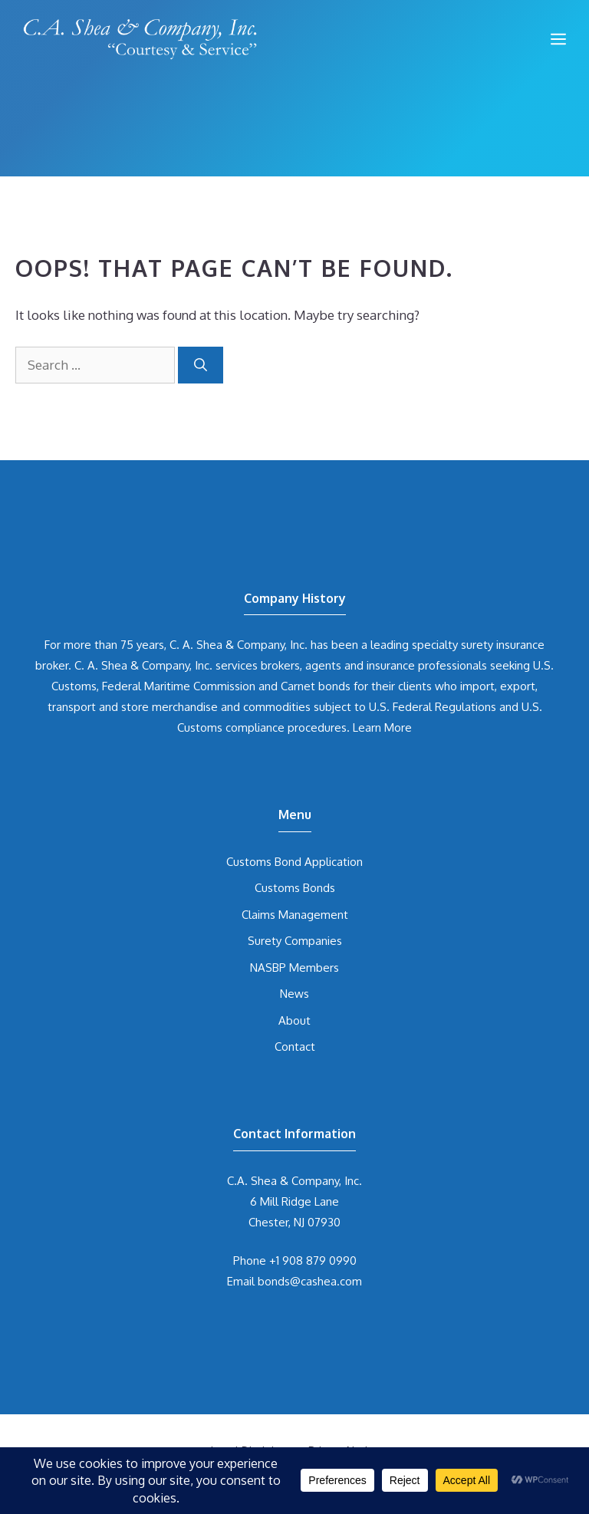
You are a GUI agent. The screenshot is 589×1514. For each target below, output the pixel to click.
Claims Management (295, 914)
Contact (295, 1046)
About (294, 1020)
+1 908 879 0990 (313, 1260)
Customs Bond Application (294, 861)
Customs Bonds (295, 887)
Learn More (382, 727)
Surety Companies (295, 940)
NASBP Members (294, 967)
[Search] (200, 365)
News (294, 993)
